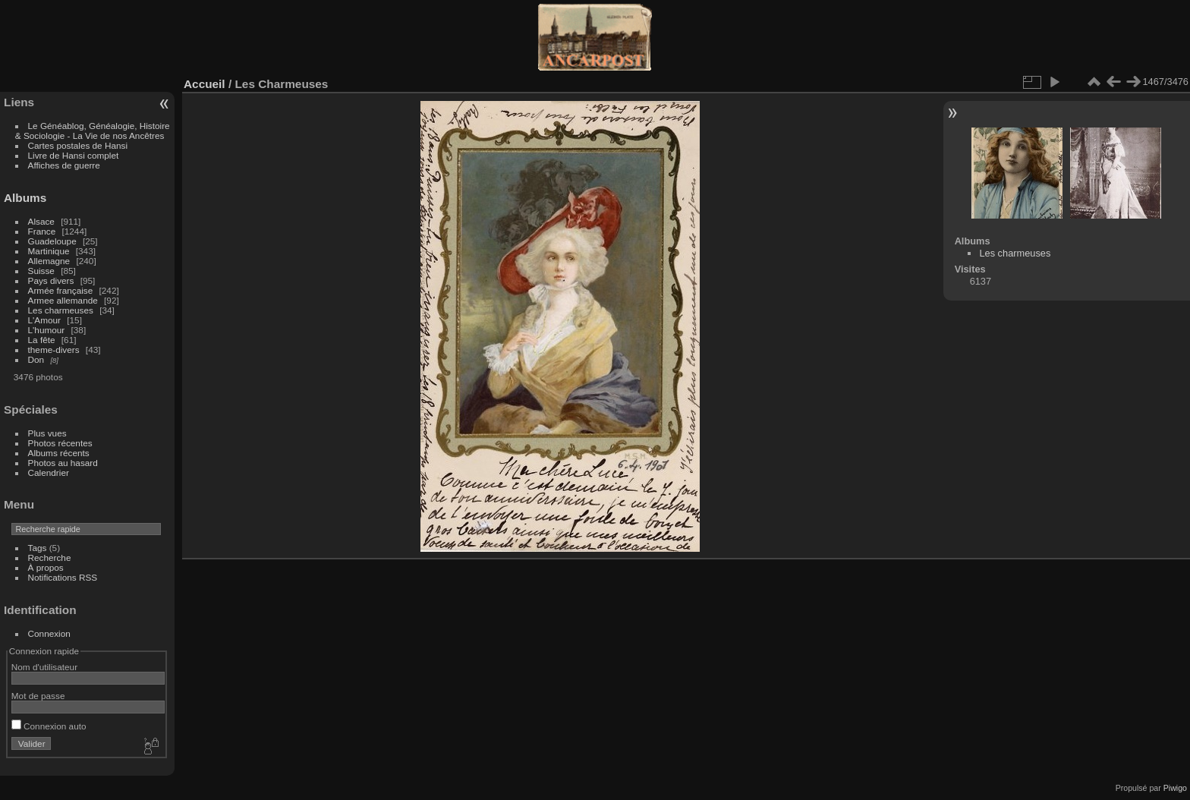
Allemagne (49, 261)
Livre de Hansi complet (73, 155)
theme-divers (54, 349)
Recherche (49, 557)
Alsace (41, 221)
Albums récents (59, 453)
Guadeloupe (52, 241)
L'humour (46, 330)
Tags (37, 548)
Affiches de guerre (64, 165)
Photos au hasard (63, 463)
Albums (25, 197)
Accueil (204, 83)
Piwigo (1175, 787)
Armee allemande (63, 300)
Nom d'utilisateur (44, 667)
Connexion (49, 633)
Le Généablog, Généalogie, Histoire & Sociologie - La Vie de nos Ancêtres (92, 130)
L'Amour (44, 320)
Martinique (49, 251)
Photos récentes (60, 443)
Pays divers (51, 280)
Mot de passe (38, 696)
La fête (41, 340)
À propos (46, 567)
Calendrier (48, 472)
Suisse (41, 271)
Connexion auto (49, 726)
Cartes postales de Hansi (78, 145)
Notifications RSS (63, 577)
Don (36, 359)
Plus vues (47, 433)
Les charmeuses (60, 310)
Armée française (60, 290)
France (42, 231)
